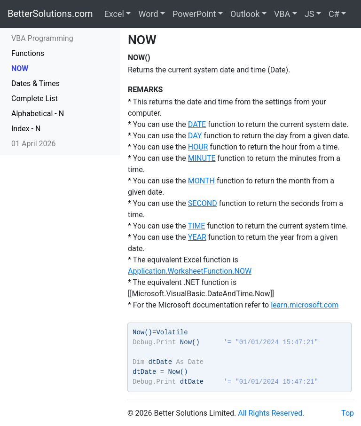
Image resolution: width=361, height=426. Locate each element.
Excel (114, 14)
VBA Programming (42, 38)
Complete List (34, 98)
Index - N (25, 128)
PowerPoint (194, 14)
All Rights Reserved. (271, 413)
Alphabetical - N (37, 113)
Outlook (244, 14)
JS (309, 14)
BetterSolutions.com (50, 13)
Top (347, 413)
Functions (27, 53)
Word (148, 14)
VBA (282, 14)
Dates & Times (35, 83)
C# (334, 14)
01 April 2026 (33, 143)
